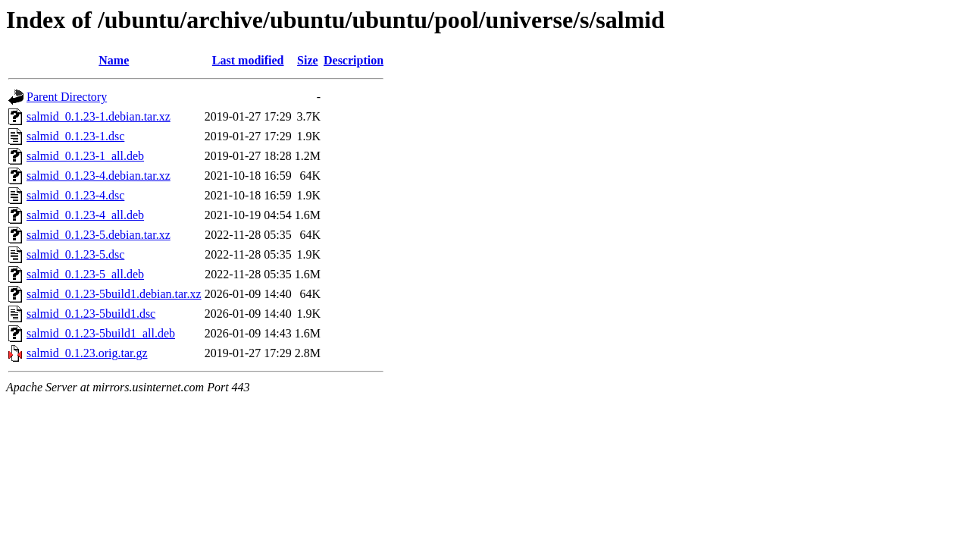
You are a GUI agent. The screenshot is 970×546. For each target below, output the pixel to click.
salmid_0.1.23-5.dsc (75, 254)
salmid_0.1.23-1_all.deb (85, 155)
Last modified (248, 60)
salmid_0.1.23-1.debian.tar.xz (99, 116)
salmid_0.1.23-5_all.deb (85, 274)
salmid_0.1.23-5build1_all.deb (101, 333)
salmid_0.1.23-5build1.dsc (91, 313)
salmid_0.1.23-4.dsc (75, 195)
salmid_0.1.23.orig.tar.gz (87, 353)
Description (353, 60)
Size (307, 60)
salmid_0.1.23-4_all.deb (85, 215)
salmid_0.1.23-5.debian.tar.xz (99, 234)
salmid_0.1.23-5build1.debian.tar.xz (114, 293)
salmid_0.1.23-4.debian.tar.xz (99, 175)
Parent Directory (67, 96)
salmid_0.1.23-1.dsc (75, 136)
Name (114, 60)
